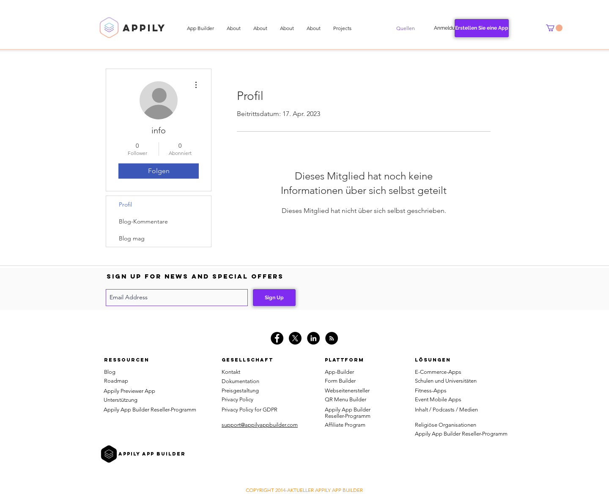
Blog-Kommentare (143, 221)
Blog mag (132, 238)
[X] (295, 338)
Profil (125, 204)
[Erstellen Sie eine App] (482, 28)
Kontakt (231, 372)
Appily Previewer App (129, 391)
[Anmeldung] (447, 28)
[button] (405, 28)
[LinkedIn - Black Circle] (313, 338)
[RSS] (331, 338)
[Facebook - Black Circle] (277, 338)
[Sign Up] (274, 297)
